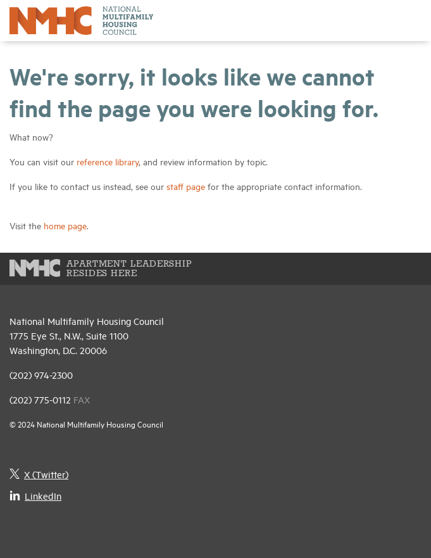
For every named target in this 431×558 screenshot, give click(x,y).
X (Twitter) (38, 474)
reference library (108, 161)
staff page (185, 186)
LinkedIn (35, 496)
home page (65, 225)
